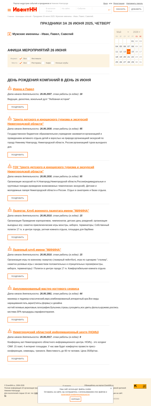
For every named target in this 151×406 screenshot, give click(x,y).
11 (117, 51)
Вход (105, 3)
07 (128, 46)
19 (120, 57)
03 (140, 41)
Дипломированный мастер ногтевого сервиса (46, 288)
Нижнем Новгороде (59, 3)
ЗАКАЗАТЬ (121, 9)
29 (132, 62)
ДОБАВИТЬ (136, 9)
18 (117, 57)
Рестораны (36, 63)
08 (132, 46)
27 (125, 62)
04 (117, 46)
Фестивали (36, 58)
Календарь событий (23, 16)
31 (140, 62)
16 (136, 51)
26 (120, 62)
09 (136, 46)
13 (125, 51)
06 (125, 46)
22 (132, 57)
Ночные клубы (62, 63)
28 (128, 62)
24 (140, 57)
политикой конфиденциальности (75, 394)
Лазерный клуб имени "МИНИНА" (37, 249)
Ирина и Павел (23, 89)
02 (136, 41)
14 (128, 51)
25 (117, 62)
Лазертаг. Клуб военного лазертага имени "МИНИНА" (51, 210)
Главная (11, 16)
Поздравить (17, 107)
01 (132, 41)
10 (140, 46)
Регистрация (118, 3)
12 (120, 51)
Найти (41, 9)
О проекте (67, 386)
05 (120, 46)
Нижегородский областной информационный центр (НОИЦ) (56, 332)
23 (136, 57)
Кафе (48, 63)
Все (25, 58)
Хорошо (75, 399)
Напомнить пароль (134, 3)
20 (125, 57)
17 (140, 51)
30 (136, 62)
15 (132, 51)
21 (128, 57)
